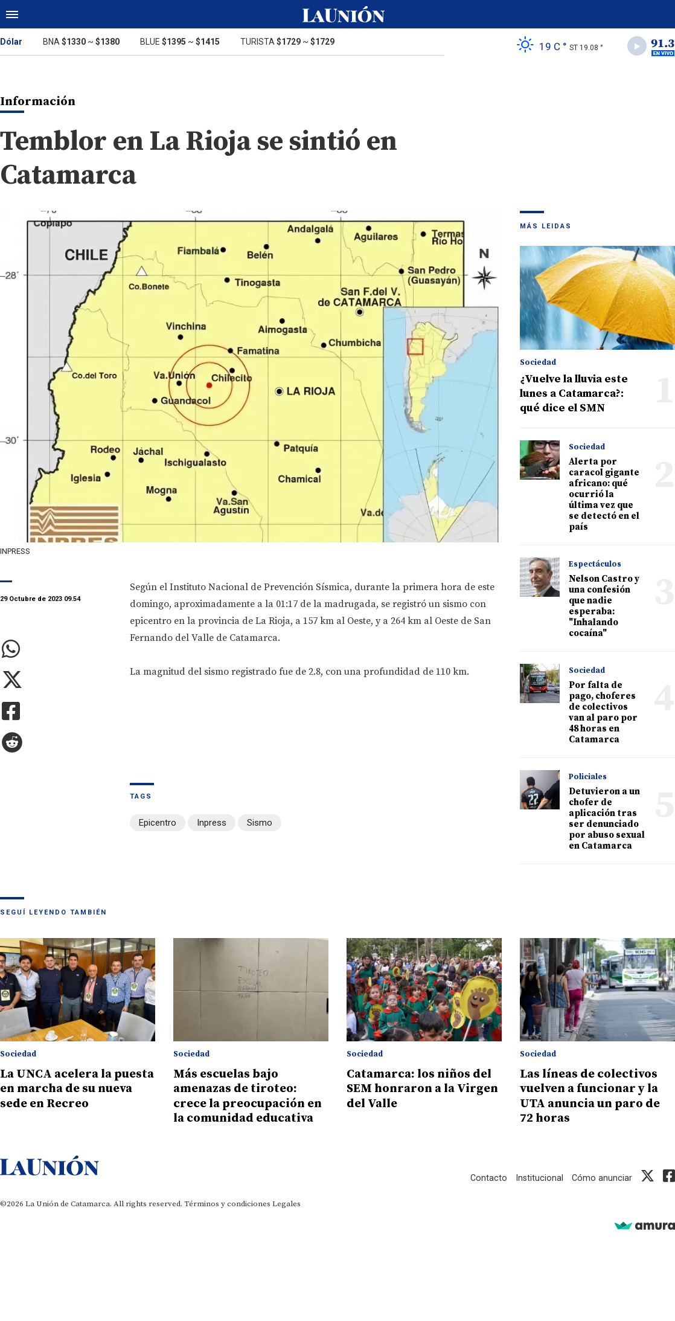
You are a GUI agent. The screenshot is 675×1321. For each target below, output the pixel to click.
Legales (286, 1219)
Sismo (259, 823)
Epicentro (157, 823)
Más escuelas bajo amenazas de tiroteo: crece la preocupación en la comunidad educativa (242, 1105)
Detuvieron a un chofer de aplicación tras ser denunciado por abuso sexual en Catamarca (607, 820)
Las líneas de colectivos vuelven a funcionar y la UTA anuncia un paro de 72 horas (596, 1097)
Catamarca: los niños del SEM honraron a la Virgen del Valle (423, 1090)
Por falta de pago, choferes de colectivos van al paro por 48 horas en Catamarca (603, 714)
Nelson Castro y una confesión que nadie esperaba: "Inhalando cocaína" (604, 608)
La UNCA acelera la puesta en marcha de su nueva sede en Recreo (73, 1090)
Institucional (538, 1193)
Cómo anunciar (601, 1193)
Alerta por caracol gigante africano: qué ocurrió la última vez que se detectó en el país (604, 496)
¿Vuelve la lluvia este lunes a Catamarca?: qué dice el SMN (574, 395)
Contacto (487, 1193)
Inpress (211, 823)
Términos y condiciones (227, 1219)
